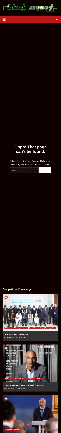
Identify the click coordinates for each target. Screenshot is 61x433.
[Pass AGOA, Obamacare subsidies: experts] (30, 363)
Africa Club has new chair (16, 334)
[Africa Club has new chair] (30, 312)
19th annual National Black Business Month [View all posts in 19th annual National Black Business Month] (19, 379)
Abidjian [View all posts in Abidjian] (17, 429)
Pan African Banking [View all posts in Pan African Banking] (36, 328)
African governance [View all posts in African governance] (20, 328)
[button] (5, 19)
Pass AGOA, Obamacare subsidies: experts (24, 385)
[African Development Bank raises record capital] (30, 414)
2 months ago (22, 337)
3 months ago (22, 388)
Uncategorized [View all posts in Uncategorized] (50, 328)
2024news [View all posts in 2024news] (8, 328)
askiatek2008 (11, 337)
